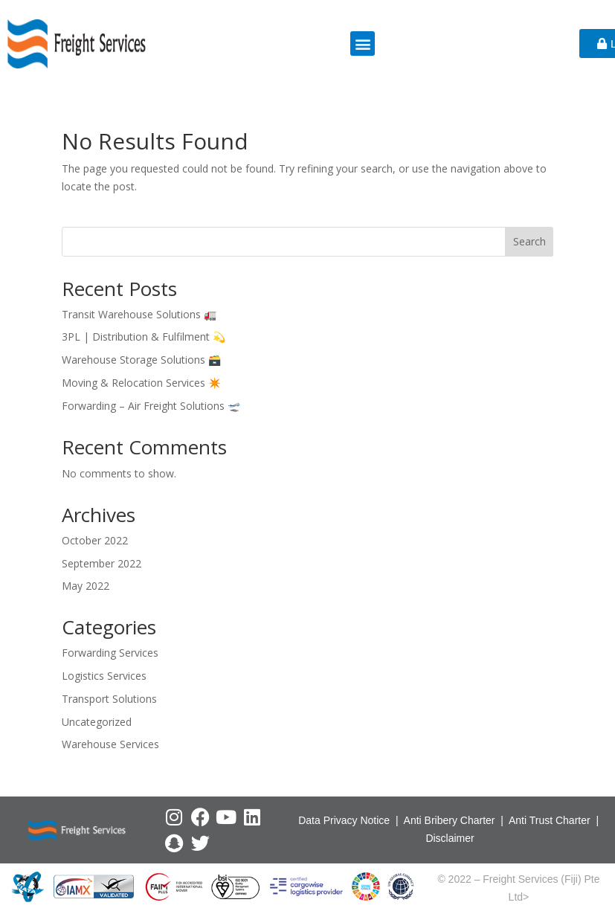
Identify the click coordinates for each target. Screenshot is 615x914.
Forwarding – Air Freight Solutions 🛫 (151, 406)
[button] (362, 43)
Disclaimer (449, 838)
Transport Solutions (109, 699)
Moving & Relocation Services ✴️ (141, 383)
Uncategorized (97, 722)
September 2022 (101, 563)
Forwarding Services (110, 653)
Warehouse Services (110, 744)
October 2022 (95, 540)
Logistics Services (104, 676)
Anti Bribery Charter (449, 820)
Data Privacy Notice (344, 820)
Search (529, 241)
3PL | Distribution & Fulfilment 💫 (143, 336)
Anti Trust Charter (551, 820)
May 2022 (85, 586)
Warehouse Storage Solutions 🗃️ (141, 360)
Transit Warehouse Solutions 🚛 (139, 314)
